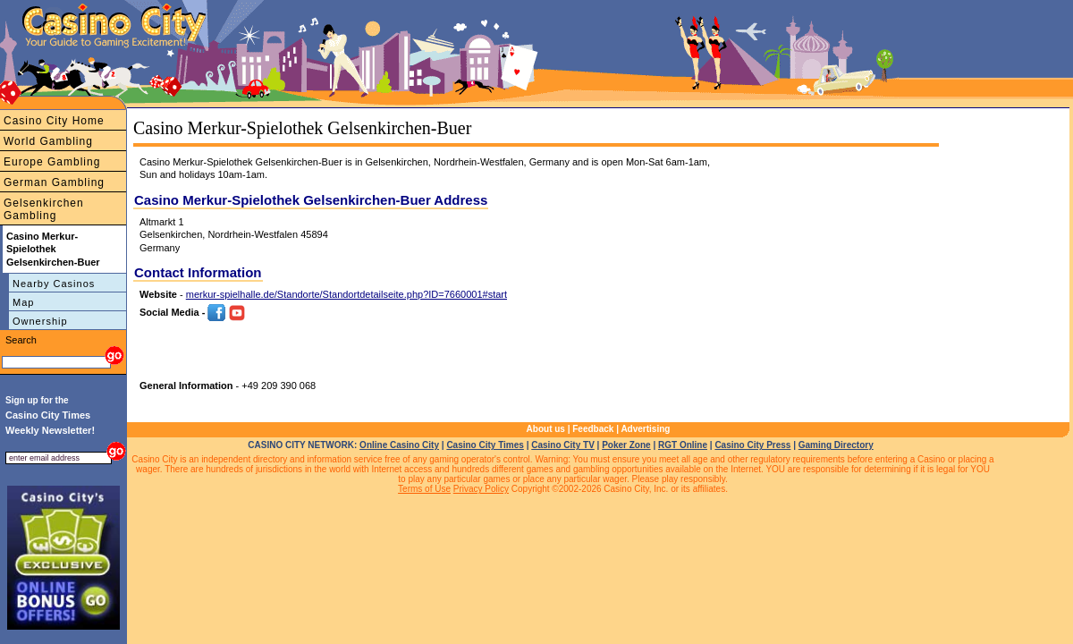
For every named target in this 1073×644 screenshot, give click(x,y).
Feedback (592, 429)
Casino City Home (54, 120)
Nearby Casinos (54, 283)
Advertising (645, 429)
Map (23, 302)
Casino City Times (485, 445)
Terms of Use (424, 489)
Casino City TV (563, 445)
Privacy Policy (481, 489)
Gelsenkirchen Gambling (44, 209)
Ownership (40, 321)
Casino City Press (752, 445)
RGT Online (682, 445)
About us (546, 429)
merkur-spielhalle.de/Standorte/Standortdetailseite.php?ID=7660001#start (346, 294)
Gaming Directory (836, 445)
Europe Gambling (52, 162)
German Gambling (54, 182)
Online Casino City (399, 445)
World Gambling (48, 141)
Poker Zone (626, 445)
